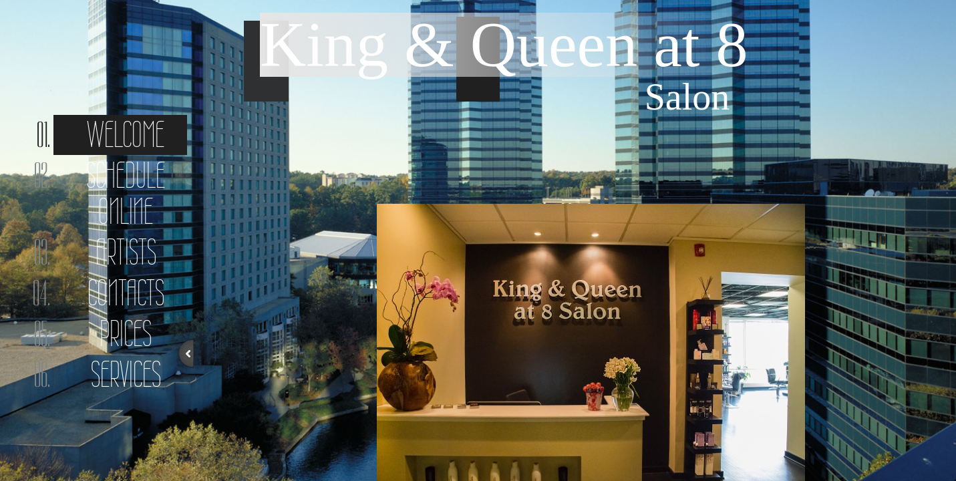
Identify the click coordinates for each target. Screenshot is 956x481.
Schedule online (125, 193)
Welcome (125, 134)
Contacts (126, 293)
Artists (126, 252)
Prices (126, 333)
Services (126, 374)
